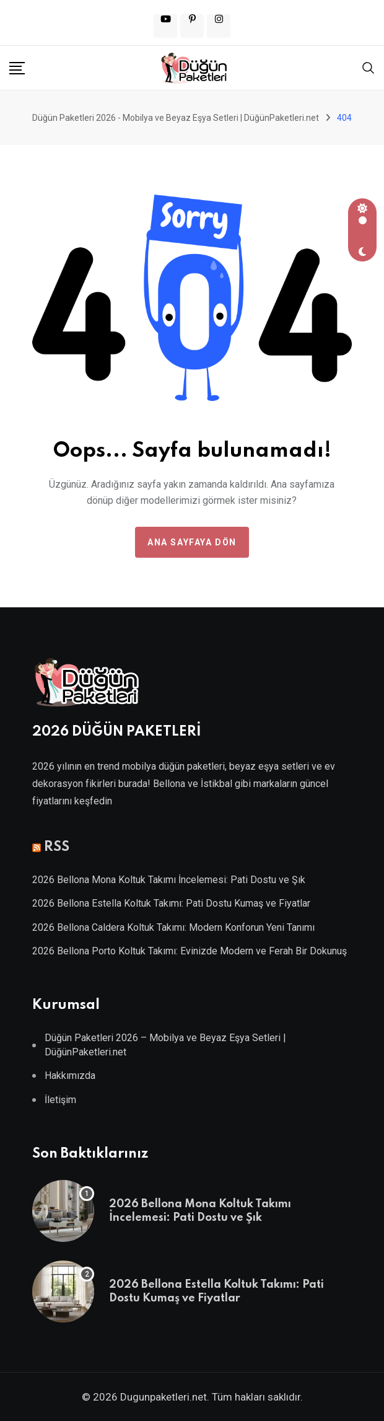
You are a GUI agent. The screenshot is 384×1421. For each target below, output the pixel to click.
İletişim (60, 1100)
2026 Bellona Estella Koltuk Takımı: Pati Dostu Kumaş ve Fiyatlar (171, 903)
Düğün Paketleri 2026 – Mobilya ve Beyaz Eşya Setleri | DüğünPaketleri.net (165, 1044)
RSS (56, 847)
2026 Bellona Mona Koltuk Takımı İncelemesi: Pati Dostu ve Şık (168, 880)
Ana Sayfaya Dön (192, 542)
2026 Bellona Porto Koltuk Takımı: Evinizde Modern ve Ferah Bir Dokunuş (189, 951)
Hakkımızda (70, 1075)
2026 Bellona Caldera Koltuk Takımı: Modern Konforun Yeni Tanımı (173, 927)
